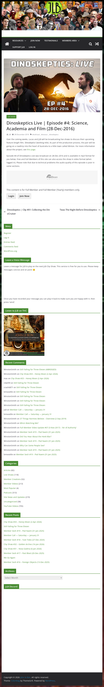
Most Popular (10, 488)
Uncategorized (10, 501)
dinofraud (36, 134)
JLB (10, 134)
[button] (24, 41)
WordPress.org (10, 251)
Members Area (69, 40)
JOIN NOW (35, 40)
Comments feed (11, 246)
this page (31, 149)
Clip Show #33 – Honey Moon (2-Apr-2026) (39, 374)
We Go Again (9, 557)
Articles (7, 470)
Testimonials (51, 40)
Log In (32, 47)
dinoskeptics (53, 134)
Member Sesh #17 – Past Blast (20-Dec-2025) (24, 553)
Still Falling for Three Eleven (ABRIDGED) (38, 369)
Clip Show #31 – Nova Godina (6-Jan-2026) (23, 548)
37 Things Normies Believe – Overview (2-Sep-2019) (43, 418)
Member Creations (12, 479)
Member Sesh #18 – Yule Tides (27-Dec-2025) (24, 539)
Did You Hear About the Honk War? (35, 436)
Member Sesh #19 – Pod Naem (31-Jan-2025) (40, 432)
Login (11, 196)
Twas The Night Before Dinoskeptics (80, 209)
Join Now (24, 196)
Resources (17, 40)
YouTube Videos (11, 506)
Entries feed (9, 242)
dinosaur (44, 134)
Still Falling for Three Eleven (26, 383)
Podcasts (8, 492)
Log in (6, 237)
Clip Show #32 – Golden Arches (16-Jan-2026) (24, 544)
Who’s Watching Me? (29, 423)
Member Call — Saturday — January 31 (27, 409)
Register (7, 233)
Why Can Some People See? (32, 445)
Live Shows (11, 117)
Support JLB (18, 47)
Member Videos (11, 483)
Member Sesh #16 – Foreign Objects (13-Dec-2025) (26, 562)
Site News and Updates (14, 497)
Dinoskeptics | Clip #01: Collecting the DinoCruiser (27, 211)
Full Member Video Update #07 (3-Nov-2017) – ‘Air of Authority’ (48, 427)
